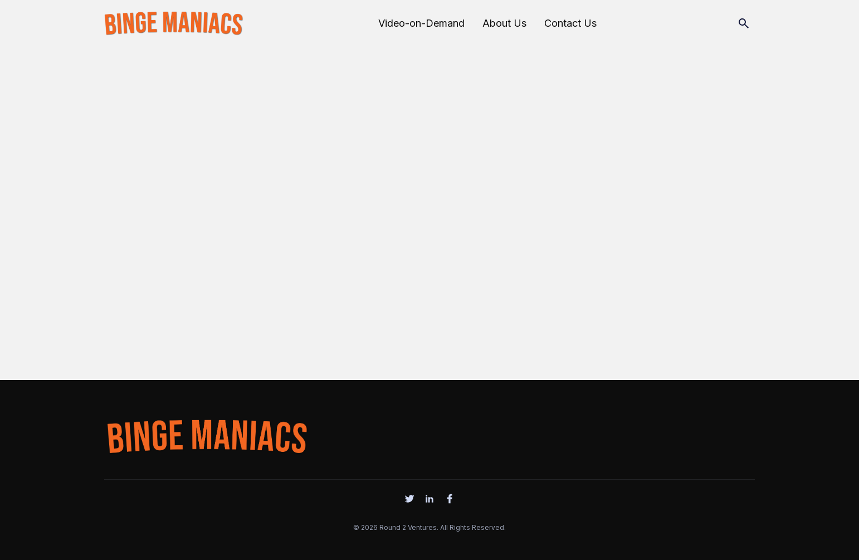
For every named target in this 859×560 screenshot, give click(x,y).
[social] (409, 498)
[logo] (206, 434)
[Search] (744, 23)
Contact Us (570, 23)
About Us (504, 23)
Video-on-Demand (421, 23)
